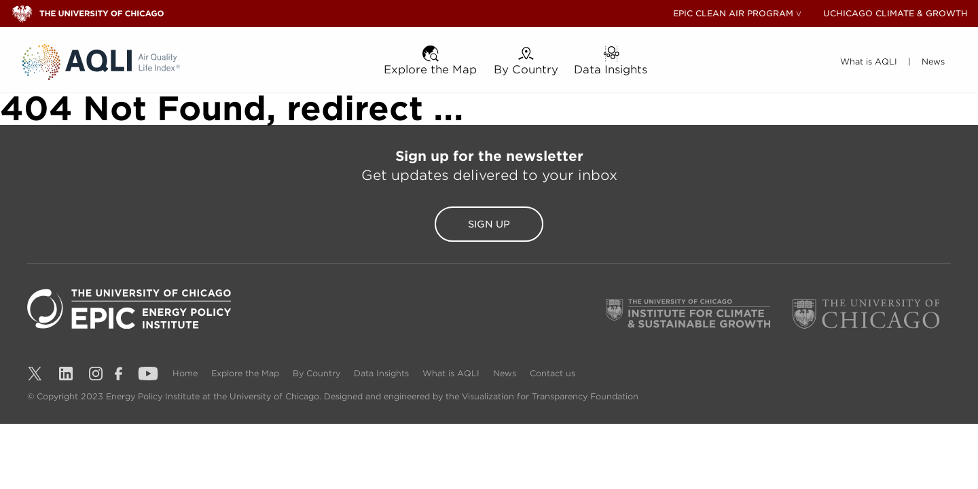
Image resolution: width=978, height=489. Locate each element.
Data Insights (383, 373)
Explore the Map (246, 373)
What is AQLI (452, 373)
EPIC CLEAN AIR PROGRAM (733, 13)
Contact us (552, 373)
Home (186, 373)
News (506, 373)
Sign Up (489, 224)
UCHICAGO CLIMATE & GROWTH (895, 13)
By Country (318, 373)
